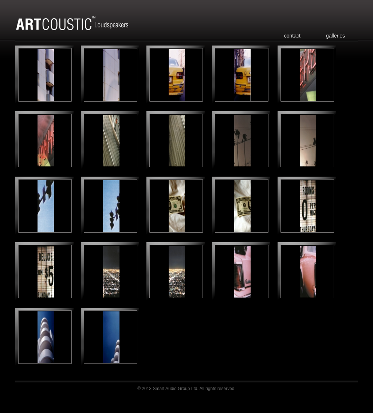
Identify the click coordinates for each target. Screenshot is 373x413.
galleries (335, 36)
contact (292, 36)
